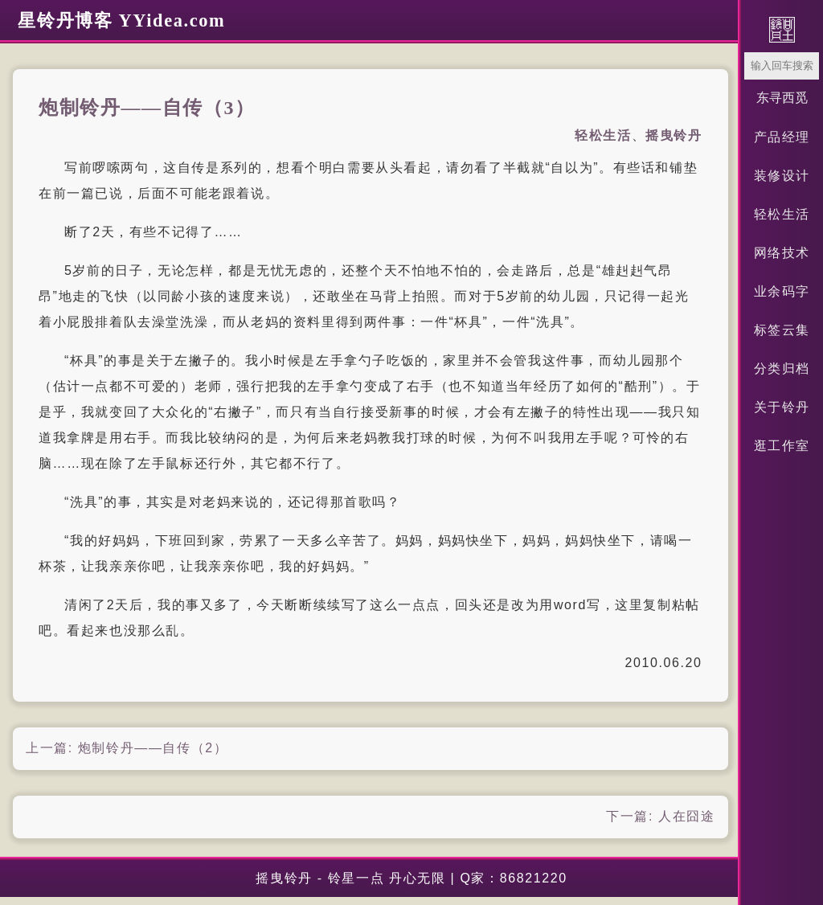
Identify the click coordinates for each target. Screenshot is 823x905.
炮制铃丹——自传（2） (153, 748)
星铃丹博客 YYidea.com (121, 20)
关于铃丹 (782, 407)
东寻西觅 (782, 97)
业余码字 (782, 291)
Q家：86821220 (513, 878)
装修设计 (782, 175)
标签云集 (782, 330)
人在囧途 (686, 816)
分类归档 (782, 368)
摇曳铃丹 (673, 135)
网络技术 (782, 253)
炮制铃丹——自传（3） (147, 107)
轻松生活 (782, 214)
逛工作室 (782, 445)
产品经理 (782, 137)
